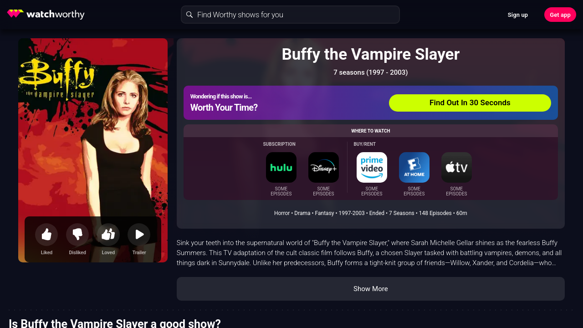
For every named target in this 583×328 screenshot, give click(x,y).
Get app (560, 14)
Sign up (518, 14)
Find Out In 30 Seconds (470, 102)
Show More (370, 289)
